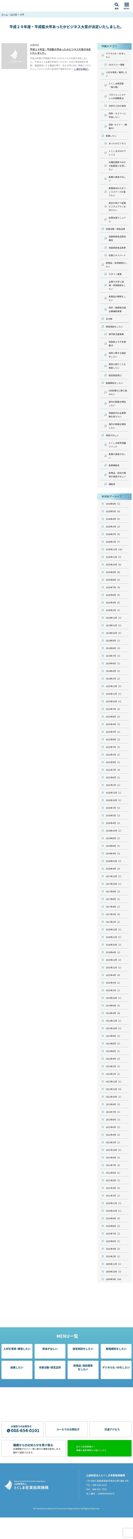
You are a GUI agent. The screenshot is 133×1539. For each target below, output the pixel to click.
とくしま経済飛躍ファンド (117, 444)
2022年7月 (113, 746)
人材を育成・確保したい (116, 74)
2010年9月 (113, 1218)
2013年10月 (114, 1028)
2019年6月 (113, 845)
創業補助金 (114, 465)
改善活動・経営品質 (115, 228)
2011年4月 (113, 1187)
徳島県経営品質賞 (117, 247)
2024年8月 (113, 648)
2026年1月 (113, 541)
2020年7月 (113, 807)
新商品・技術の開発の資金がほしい (117, 474)
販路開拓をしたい (114, 382)
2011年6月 (113, 1172)
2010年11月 (114, 1203)
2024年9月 (113, 640)
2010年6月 (113, 1241)
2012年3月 (113, 1142)
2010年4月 (113, 1248)
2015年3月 (113, 982)
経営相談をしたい (114, 326)
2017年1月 (113, 921)
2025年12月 (115, 549)
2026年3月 (113, 526)
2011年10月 (114, 1149)
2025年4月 (113, 602)
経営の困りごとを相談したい (117, 366)
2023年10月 (114, 701)
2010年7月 (113, 1233)
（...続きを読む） (81, 68)
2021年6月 (113, 777)
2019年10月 (114, 830)
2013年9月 (113, 1035)
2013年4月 (113, 1058)
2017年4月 (113, 906)
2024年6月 (113, 663)
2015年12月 (114, 959)
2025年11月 (114, 556)
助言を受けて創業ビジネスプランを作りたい (117, 206)
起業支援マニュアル (117, 219)
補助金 (112, 484)
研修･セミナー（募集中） (118, 126)
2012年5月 (113, 1127)
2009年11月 (114, 1263)
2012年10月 (114, 1096)
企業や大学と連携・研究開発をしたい (117, 285)
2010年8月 (113, 1225)
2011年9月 (113, 1157)
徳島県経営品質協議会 (117, 238)
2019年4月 (113, 853)
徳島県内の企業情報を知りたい (117, 414)
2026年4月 (113, 518)
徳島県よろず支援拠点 (117, 343)
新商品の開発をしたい (117, 298)
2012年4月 (113, 1134)
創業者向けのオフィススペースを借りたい (117, 192)
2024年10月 (114, 632)
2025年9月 (113, 572)
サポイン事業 (115, 274)
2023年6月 (113, 716)
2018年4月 (113, 868)
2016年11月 (114, 937)
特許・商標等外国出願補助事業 (117, 309)
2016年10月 (114, 944)
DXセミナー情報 (116, 64)
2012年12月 (114, 1081)
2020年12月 (114, 792)
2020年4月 (113, 823)
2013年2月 (113, 1066)
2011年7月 (113, 1165)
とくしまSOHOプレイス (117, 152)
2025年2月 (113, 610)
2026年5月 (113, 511)
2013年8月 (113, 1043)
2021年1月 (113, 784)
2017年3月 (113, 914)
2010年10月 (114, 1210)
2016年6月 (113, 952)
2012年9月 (113, 1104)
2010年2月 (113, 1256)
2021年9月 (113, 762)
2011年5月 (113, 1180)
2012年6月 (113, 1119)
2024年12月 (114, 617)
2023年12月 (114, 686)
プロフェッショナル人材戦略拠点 (117, 96)
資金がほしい (112, 435)
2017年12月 (114, 876)
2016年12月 (114, 929)
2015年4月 (113, 975)
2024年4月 (113, 670)
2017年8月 (113, 899)
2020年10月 (114, 800)
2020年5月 (113, 815)
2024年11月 (114, 625)
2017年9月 (113, 891)
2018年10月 (114, 861)
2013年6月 (113, 1051)
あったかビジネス (117, 143)
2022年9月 (113, 739)
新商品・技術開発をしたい (116, 264)
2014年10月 (114, 997)
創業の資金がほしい (117, 178)
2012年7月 (113, 1111)
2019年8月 (113, 838)
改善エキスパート (117, 255)
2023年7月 (113, 708)
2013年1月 (113, 1073)
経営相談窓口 (115, 375)
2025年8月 (113, 579)
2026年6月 (113, 503)
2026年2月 (113, 534)
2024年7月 (113, 655)
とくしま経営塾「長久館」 (116, 85)
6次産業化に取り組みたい (118, 392)
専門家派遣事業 (116, 334)
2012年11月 (114, 1089)
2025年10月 (114, 564)
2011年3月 (113, 1195)
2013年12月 (114, 1020)
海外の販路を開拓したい (117, 426)
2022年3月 (113, 754)
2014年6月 (113, 1005)
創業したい (111, 135)
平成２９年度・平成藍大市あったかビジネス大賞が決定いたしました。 (60, 51)
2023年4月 (113, 724)
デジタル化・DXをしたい (116, 55)
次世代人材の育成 (117, 105)
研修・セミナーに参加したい (117, 115)
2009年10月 (114, 1271)
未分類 (109, 318)
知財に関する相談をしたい (117, 354)
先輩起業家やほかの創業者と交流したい (117, 166)
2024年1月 (113, 678)
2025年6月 (113, 594)
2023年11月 (114, 693)
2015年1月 (113, 990)
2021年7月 (113, 769)
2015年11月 (114, 967)
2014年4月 (113, 1013)
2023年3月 (113, 731)
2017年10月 (114, 883)
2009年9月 (114, 1279)
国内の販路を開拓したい (117, 403)
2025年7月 (113, 587)
